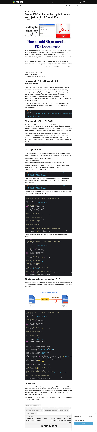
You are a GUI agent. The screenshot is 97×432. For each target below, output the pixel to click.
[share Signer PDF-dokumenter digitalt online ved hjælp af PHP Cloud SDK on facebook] (50, 426)
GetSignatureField (58, 162)
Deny (88, 426)
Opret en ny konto (34, 94)
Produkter (38, 1)
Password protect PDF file (31, 413)
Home (17, 6)
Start (26, 11)
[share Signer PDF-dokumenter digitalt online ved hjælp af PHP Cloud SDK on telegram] (56, 426)
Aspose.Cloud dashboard (64, 91)
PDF (26, 50)
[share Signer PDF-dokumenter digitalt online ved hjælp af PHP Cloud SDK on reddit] (47, 426)
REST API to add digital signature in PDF (34, 410)
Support (48, 1)
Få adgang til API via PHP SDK (34, 72)
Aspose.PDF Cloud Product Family (33, 405)
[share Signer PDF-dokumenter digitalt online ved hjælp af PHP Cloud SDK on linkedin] (45, 426)
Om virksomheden (63, 1)
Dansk (76, 2)
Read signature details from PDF (51, 410)
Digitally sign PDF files (47, 407)
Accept (83, 423)
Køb (43, 1)
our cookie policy (81, 420)
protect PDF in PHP (64, 410)
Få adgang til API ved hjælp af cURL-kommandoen (39, 70)
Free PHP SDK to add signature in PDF (62, 407)
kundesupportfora (34, 399)
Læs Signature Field (31, 74)
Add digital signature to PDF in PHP (33, 407)
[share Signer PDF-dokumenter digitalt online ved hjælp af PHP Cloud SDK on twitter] (42, 426)
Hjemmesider (54, 1)
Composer (63, 130)
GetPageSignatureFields (32, 160)
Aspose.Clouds (31, 11)
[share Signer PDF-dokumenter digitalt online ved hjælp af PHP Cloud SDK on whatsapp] (53, 426)
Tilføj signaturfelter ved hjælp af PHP (35, 76)
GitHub (69, 130)
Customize (78, 426)
